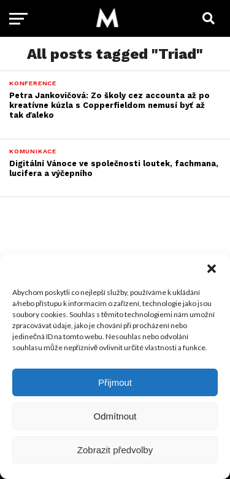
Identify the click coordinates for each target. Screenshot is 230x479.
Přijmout (115, 382)
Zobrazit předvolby (115, 450)
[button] (211, 268)
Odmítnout (114, 416)
